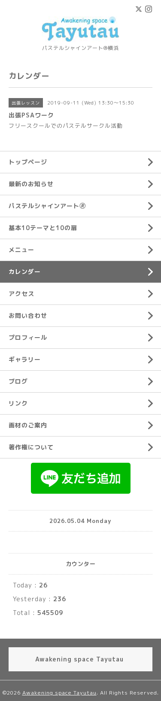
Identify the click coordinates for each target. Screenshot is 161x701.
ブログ (18, 381)
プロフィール (28, 337)
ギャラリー (25, 359)
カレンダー (25, 271)
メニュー (21, 250)
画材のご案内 (28, 425)
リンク (18, 403)
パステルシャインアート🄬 (47, 206)
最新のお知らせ (31, 184)
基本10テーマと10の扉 (43, 228)
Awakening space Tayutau (59, 692)
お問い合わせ (28, 315)
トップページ (28, 162)
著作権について (31, 447)
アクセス (21, 293)
